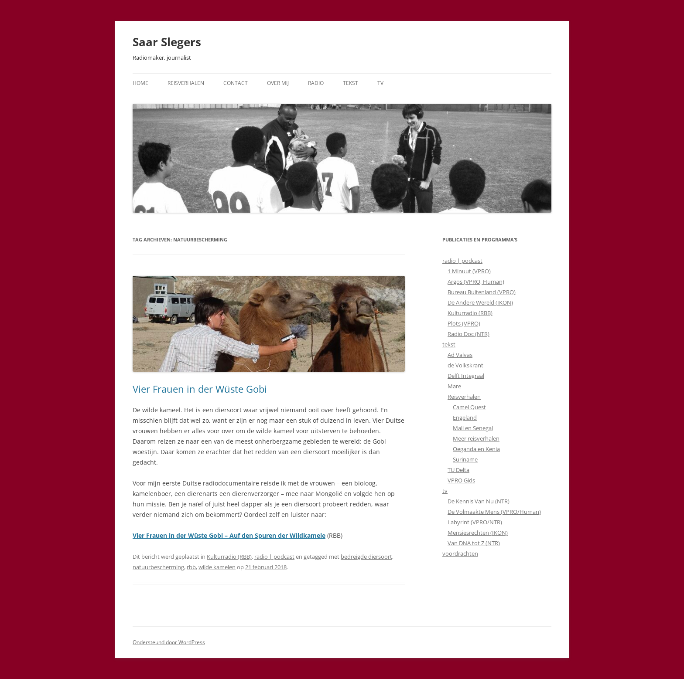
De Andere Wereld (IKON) (480, 302)
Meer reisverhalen (476, 438)
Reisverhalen (186, 83)
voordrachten (460, 553)
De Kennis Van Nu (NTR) (479, 501)
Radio (316, 83)
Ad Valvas (460, 355)
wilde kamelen (217, 567)
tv (445, 491)
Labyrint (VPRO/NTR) (475, 522)
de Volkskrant (465, 365)
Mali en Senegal (473, 428)
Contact (235, 83)
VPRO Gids (461, 480)
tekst (448, 344)
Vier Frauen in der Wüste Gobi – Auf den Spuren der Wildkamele (229, 535)
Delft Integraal (466, 376)
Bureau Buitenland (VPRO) (482, 292)
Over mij (278, 83)
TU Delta (458, 470)
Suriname (465, 459)
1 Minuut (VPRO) (469, 271)
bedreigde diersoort (366, 556)
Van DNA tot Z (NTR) (474, 543)
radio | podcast (274, 556)
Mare (454, 386)
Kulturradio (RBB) (229, 556)
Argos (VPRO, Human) (476, 281)
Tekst (350, 83)
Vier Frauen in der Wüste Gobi (200, 388)
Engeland (465, 417)
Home (140, 83)
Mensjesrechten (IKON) (478, 532)
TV (380, 83)
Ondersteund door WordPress (169, 642)
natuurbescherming (158, 567)
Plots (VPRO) (464, 323)
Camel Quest (469, 407)
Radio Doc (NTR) (468, 334)
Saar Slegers (167, 42)
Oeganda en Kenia (476, 449)
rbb (191, 567)
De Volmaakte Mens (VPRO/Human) (494, 512)
